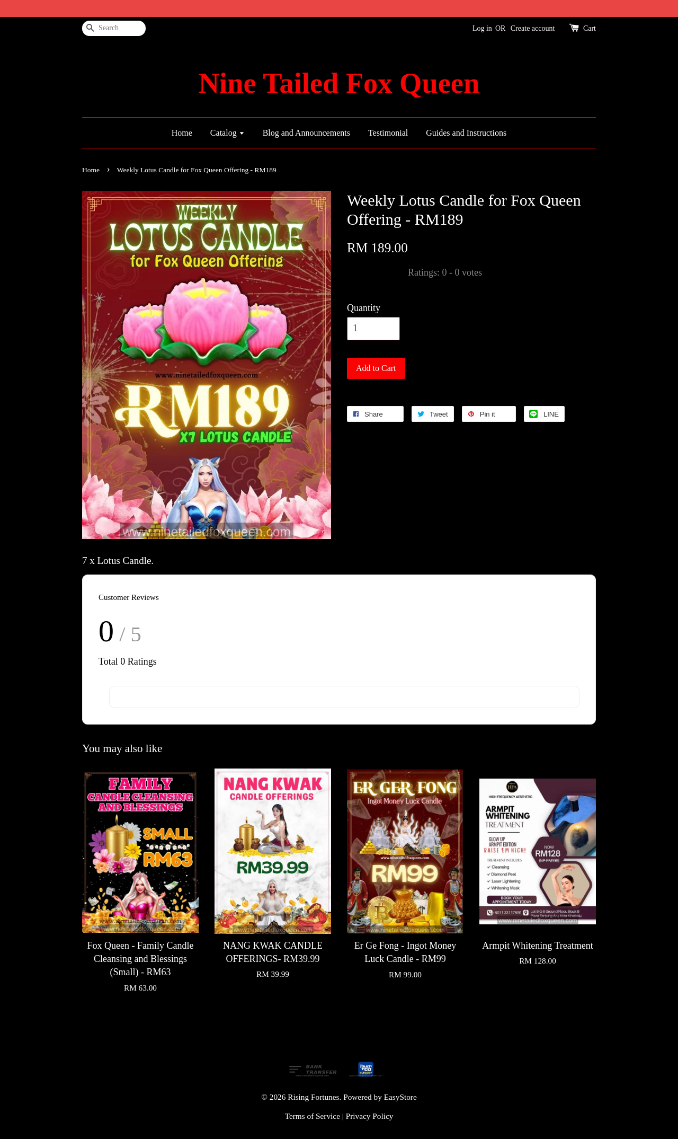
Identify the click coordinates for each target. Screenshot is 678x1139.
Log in (482, 28)
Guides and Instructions (466, 132)
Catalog (227, 132)
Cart (589, 28)
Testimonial (388, 132)
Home (182, 132)
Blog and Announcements (306, 132)
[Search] (114, 28)
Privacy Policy (370, 1115)
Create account (533, 28)
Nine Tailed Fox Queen (339, 83)
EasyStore (400, 1096)
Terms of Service (312, 1115)
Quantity (363, 308)
